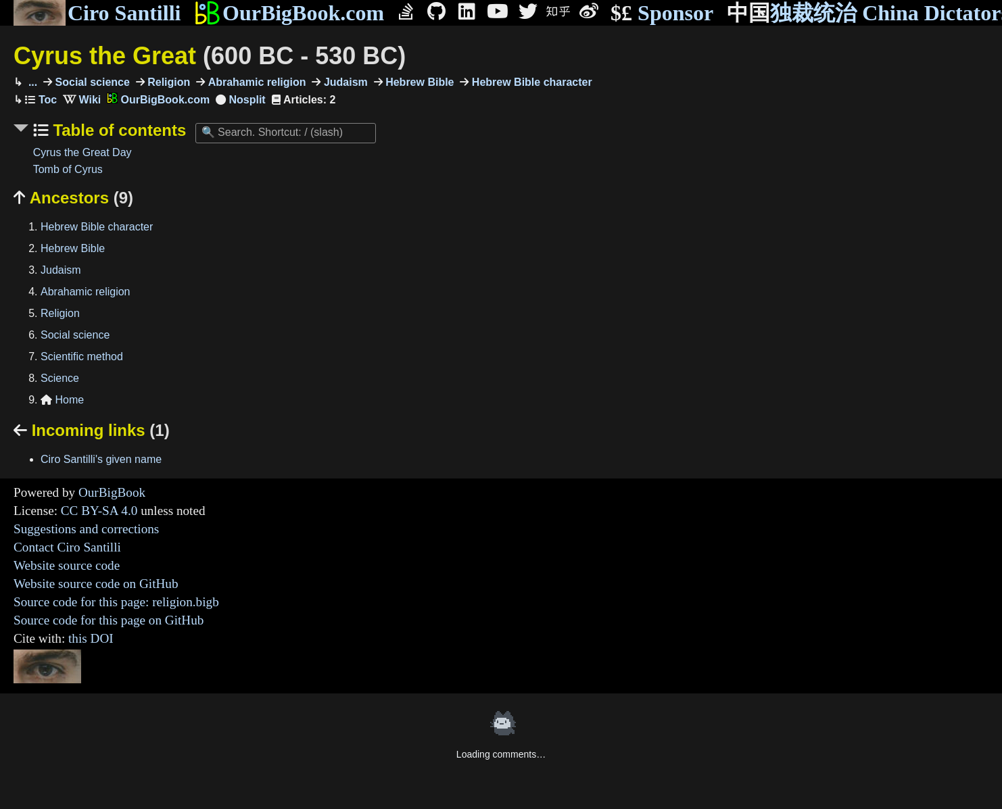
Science (60, 378)
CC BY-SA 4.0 (99, 511)
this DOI (91, 638)
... (31, 82)
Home (62, 400)
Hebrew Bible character (530, 82)
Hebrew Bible (418, 82)
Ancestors (73, 198)
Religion (168, 82)
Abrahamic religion (255, 82)
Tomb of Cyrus (68, 169)
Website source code (67, 565)
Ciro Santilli (97, 13)
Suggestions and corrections (86, 529)
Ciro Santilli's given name (101, 459)
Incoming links (92, 430)
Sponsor (662, 13)
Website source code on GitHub (96, 584)
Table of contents (118, 130)
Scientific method (82, 356)
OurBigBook (111, 492)
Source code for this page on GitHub (109, 620)
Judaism (343, 82)
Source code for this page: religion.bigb (116, 602)
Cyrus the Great (210, 56)
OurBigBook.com (289, 13)
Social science (91, 82)
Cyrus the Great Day (82, 152)
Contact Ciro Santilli (67, 547)
